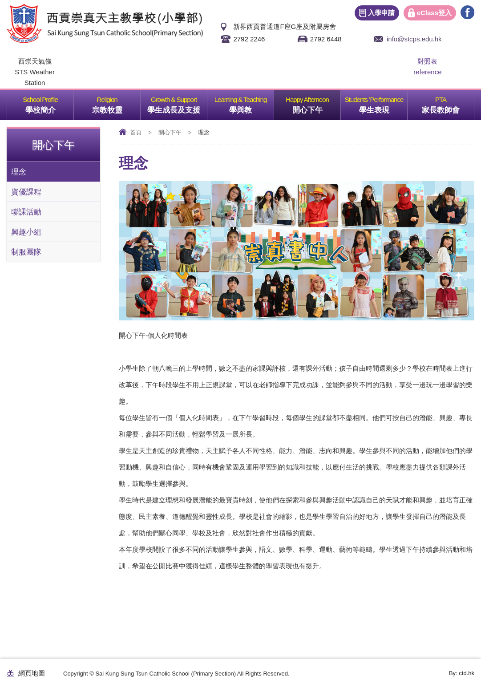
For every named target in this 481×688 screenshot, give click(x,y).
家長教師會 (448, 102)
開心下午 (316, 102)
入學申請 (381, 12)
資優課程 (26, 192)
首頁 (135, 132)
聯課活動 (26, 212)
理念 (18, 172)
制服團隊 (26, 252)
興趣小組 (26, 232)
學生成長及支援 (177, 102)
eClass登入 (434, 12)
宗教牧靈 (116, 102)
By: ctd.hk (461, 673)
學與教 (251, 102)
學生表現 (383, 102)
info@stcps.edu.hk (414, 39)
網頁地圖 (31, 673)
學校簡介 (49, 102)
